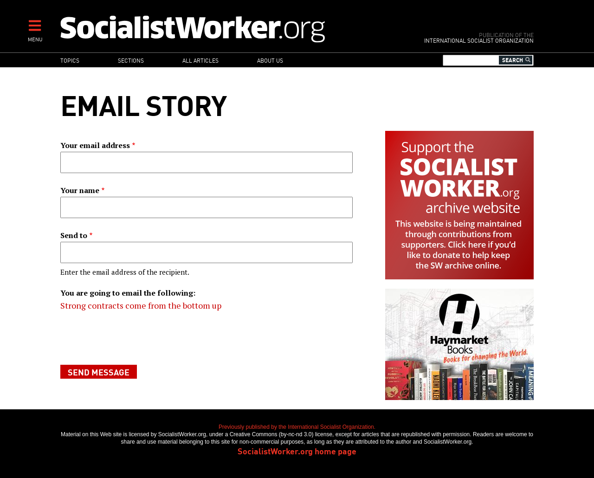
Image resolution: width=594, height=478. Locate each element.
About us (270, 60)
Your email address (95, 145)
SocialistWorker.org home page (297, 451)
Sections (131, 60)
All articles (200, 60)
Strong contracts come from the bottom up (140, 305)
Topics (69, 60)
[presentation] (130, 338)
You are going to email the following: (127, 293)
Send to (73, 235)
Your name (79, 190)
